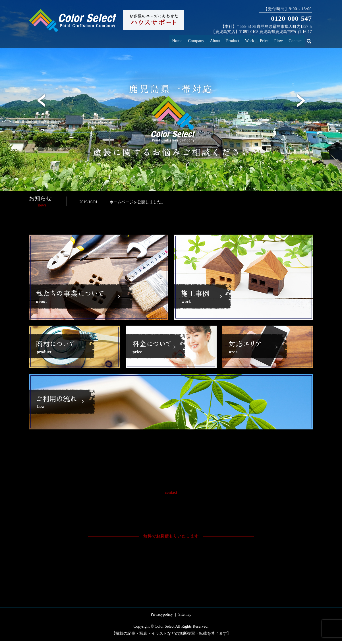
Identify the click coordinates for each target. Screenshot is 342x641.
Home (186, 40)
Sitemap (184, 614)
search (312, 40)
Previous (41, 101)
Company (204, 40)
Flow (280, 40)
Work (254, 40)
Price (267, 40)
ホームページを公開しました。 (137, 202)
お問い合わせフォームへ (214, 555)
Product (238, 40)
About (222, 40)
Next (301, 101)
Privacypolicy (162, 614)
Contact (295, 40)
